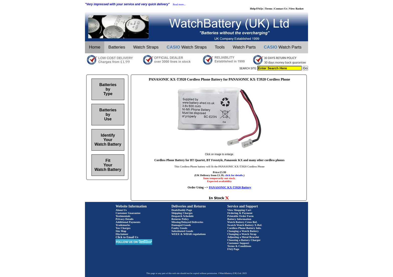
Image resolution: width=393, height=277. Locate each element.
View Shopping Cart (239, 209)
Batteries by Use (107, 114)
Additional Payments (128, 221)
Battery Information (239, 218)
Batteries (116, 47)
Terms (268, 8)
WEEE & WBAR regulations (188, 233)
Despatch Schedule (182, 215)
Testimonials (123, 215)
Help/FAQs (256, 8)
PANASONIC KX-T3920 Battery (230, 187)
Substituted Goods (182, 230)
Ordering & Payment (239, 212)
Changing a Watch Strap (241, 233)
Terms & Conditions (239, 245)
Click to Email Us (127, 237)
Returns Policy (180, 218)
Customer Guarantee (128, 212)
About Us (121, 209)
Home (94, 47)
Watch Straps (145, 47)
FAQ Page (233, 248)
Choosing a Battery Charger (244, 239)
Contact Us (280, 8)
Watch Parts (244, 47)
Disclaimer (122, 233)
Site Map (121, 230)
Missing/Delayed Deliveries (187, 221)
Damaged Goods (181, 224)
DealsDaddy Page (181, 209)
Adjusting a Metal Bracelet (243, 236)
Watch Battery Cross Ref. (242, 221)
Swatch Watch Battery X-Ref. (244, 224)
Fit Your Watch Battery (107, 165)
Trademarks (123, 224)
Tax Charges (123, 227)
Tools (220, 47)
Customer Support (238, 242)
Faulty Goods (179, 227)
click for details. (234, 175)
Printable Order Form (240, 215)
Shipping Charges (181, 212)
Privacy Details (124, 218)
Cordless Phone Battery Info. (244, 227)
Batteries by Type (107, 89)
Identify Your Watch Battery (107, 139)
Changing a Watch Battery (243, 230)
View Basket (296, 8)
